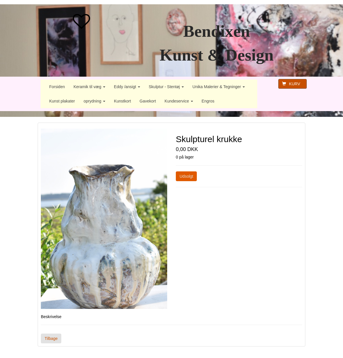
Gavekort (148, 101)
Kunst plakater (62, 101)
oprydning (94, 101)
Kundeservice (179, 101)
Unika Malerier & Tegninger (219, 86)
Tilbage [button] (51, 338)
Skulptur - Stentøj (166, 86)
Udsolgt (186, 176)
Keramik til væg (89, 86)
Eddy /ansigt (127, 86)
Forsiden (57, 86)
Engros (208, 101)
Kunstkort (122, 101)
